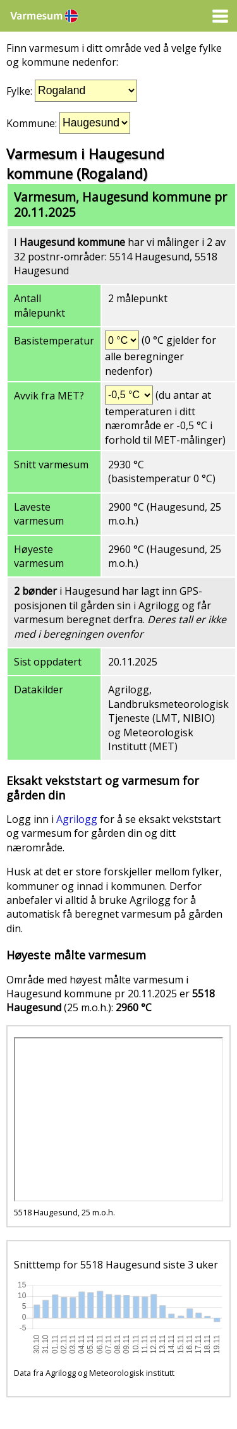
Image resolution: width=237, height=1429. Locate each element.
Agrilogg (76, 819)
